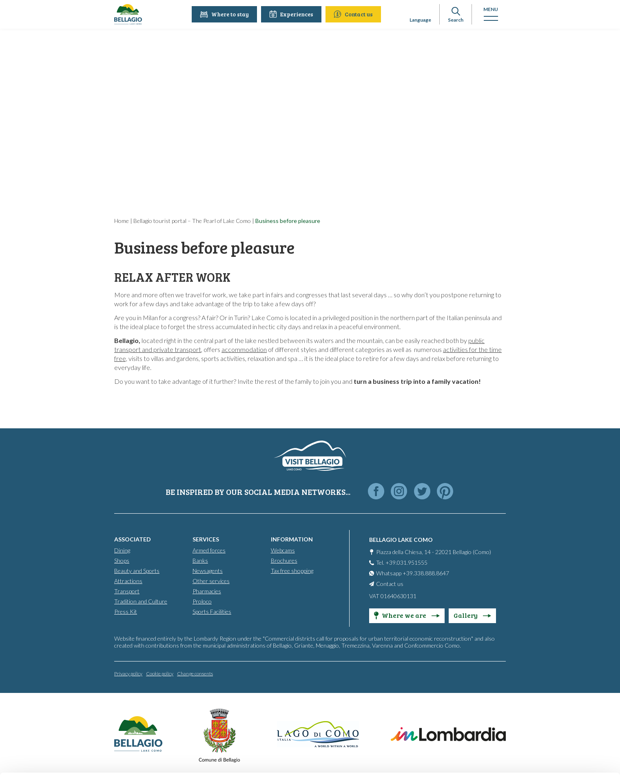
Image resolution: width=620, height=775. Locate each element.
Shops (121, 560)
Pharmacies (207, 590)
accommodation (244, 349)
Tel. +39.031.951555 (401, 562)
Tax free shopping (292, 570)
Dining (122, 549)
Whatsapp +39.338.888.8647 (412, 572)
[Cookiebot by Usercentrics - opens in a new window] (53, 759)
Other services (211, 580)
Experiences (292, 14)
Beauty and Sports (136, 570)
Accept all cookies (552, 669)
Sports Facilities (212, 611)
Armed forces (209, 549)
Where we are (407, 614)
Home (121, 220)
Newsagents (208, 570)
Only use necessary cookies (552, 722)
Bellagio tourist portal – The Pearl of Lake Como (192, 220)
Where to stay (225, 14)
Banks (200, 560)
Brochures (284, 560)
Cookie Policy (147, 736)
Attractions (128, 580)
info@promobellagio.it (171, 707)
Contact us (354, 14)
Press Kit (125, 611)
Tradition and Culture (140, 600)
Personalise (552, 696)
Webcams (283, 549)
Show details (126, 758)
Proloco (202, 600)
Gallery (472, 614)
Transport (127, 590)
